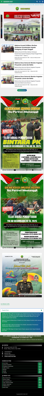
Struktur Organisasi (7, 384)
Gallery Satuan (6, 367)
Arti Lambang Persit (7, 380)
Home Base (5, 363)
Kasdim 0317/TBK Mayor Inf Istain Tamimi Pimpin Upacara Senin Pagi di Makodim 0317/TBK (21, 329)
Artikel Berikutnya (22, 90)
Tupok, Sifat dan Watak (8, 382)
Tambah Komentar (18, 59)
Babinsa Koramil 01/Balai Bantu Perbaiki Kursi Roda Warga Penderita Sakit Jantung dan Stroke (21, 321)
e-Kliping (5, 372)
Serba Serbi (5, 387)
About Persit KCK (6, 377)
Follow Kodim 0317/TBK (10, 356)
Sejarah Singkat (6, 379)
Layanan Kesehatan (7, 364)
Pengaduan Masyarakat (8, 366)
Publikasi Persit (6, 385)
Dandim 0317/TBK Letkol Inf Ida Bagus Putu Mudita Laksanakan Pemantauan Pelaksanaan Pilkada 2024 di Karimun (20, 325)
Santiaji (4, 371)
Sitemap (4, 369)
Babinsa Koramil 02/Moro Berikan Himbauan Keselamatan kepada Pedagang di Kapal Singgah (26, 47)
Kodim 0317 (8, 2)
